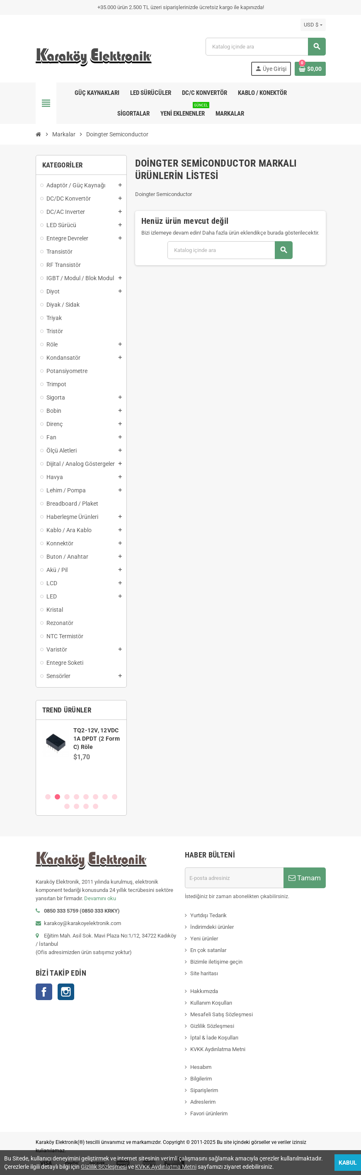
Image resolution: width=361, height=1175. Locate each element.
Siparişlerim (204, 1090)
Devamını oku (100, 898)
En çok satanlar (208, 950)
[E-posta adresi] (234, 877)
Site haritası (204, 973)
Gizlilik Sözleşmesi (212, 1026)
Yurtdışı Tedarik (208, 915)
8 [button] (114, 796)
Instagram (66, 992)
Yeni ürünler (204, 938)
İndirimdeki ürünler (212, 927)
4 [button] (76, 796)
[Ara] (265, 47)
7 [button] (105, 796)
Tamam (304, 878)
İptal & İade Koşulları (214, 1037)
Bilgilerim (201, 1079)
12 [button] (95, 806)
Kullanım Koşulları (211, 1003)
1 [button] (48, 796)
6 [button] (95, 796)
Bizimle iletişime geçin (216, 962)
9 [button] (67, 806)
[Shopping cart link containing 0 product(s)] (310, 69)
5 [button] (86, 796)
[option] (81, 756)
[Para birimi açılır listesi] (312, 25)
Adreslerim (203, 1102)
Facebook (44, 992)
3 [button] (67, 796)
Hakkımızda (204, 991)
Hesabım (200, 1067)
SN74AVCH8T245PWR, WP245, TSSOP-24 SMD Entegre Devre (104, 738)
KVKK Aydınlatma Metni (217, 1049)
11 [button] (86, 806)
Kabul (348, 1162)
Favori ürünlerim (209, 1113)
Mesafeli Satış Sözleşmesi (221, 1014)
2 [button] (57, 796)
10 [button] (76, 806)
